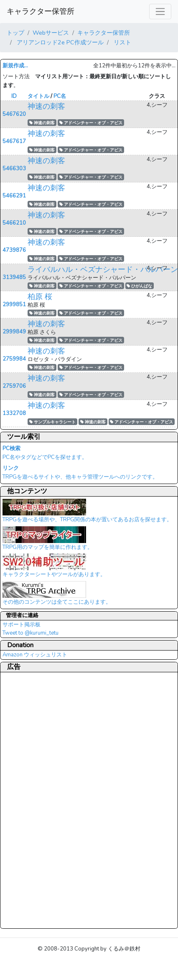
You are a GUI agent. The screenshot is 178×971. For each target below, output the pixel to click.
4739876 (14, 250)
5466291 (14, 196)
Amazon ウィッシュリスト (35, 654)
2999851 (14, 304)
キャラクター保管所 (40, 11)
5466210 (14, 223)
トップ (15, 32)
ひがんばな (139, 286)
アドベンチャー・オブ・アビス (90, 123)
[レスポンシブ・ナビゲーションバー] (160, 11)
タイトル (38, 96)
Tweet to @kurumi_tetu (30, 633)
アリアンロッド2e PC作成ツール (59, 42)
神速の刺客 (46, 106)
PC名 (59, 96)
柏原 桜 (40, 297)
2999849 (14, 332)
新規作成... (15, 65)
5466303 (14, 168)
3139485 (14, 277)
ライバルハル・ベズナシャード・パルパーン (103, 269)
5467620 (14, 114)
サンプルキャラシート (52, 422)
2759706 (14, 386)
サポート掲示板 (22, 624)
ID (14, 96)
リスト (121, 42)
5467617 (14, 141)
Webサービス (51, 32)
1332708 (14, 413)
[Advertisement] (36, 799)
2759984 (14, 359)
